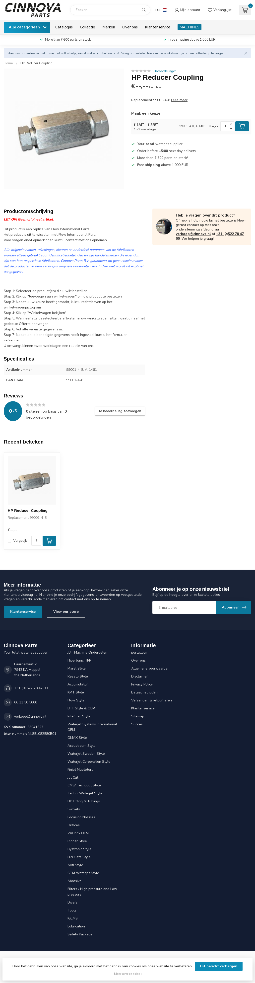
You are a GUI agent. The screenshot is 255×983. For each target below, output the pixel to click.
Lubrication (76, 926)
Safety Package (79, 934)
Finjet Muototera (80, 769)
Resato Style (77, 676)
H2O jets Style (79, 857)
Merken (108, 27)
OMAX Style (77, 737)
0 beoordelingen (164, 71)
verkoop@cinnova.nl (193, 233)
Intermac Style (78, 716)
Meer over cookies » (128, 974)
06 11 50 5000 (25, 702)
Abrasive (74, 881)
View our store (66, 611)
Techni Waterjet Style (84, 793)
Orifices (73, 825)
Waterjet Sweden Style (86, 753)
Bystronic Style (79, 849)
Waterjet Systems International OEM (92, 727)
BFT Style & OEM (81, 708)
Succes (137, 724)
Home (8, 63)
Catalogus (64, 27)
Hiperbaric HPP (79, 660)
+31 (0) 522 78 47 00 (31, 688)
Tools (71, 910)
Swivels (73, 809)
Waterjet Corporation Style (88, 761)
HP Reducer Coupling (36, 63)
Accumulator (77, 684)
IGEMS (72, 918)
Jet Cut (72, 777)
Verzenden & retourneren (151, 700)
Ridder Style (77, 841)
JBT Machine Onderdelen (87, 652)
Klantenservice (157, 27)
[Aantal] (36, 541)
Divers (72, 902)
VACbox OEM (78, 833)
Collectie (87, 27)
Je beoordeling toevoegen (120, 411)
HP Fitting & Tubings (83, 801)
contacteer (104, 53)
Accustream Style (81, 745)
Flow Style (75, 700)
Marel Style (76, 668)
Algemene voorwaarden (150, 668)
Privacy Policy (142, 684)
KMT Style (75, 692)
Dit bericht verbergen (218, 966)
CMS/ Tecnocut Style (84, 785)
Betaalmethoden (144, 692)
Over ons (130, 27)
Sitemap (137, 716)
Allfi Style (75, 865)
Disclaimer (139, 676)
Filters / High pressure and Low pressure (92, 892)
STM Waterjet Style (83, 873)
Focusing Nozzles (81, 817)
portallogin (139, 652)
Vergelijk (20, 540)
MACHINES (189, 27)
